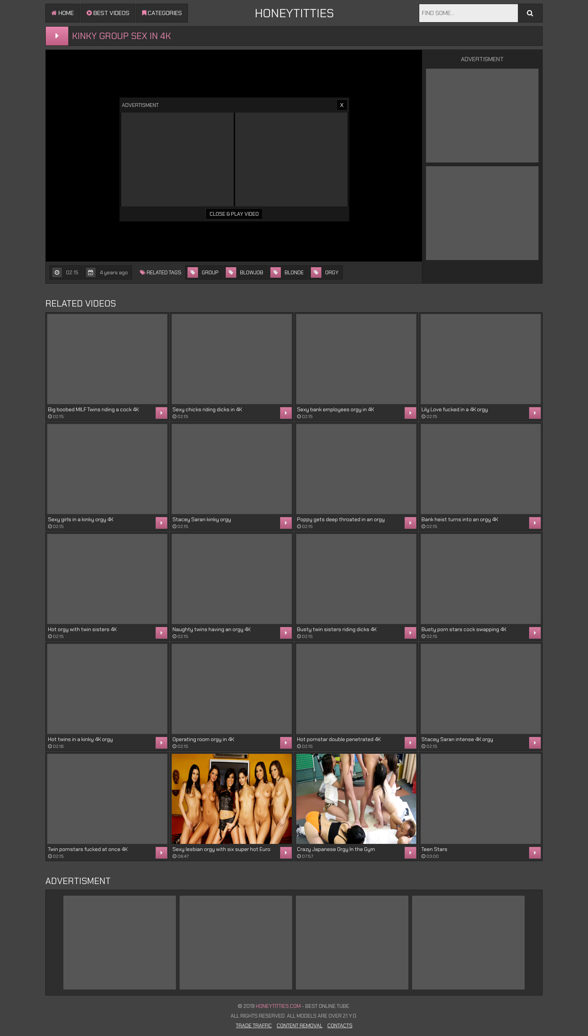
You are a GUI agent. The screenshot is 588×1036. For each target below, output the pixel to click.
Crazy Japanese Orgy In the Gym (336, 849)
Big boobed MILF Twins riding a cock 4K (93, 409)
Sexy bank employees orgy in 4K (335, 409)
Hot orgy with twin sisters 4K (82, 629)
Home (62, 13)
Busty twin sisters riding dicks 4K (336, 629)
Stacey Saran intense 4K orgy (457, 739)
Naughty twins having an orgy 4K (211, 629)
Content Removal (299, 1025)
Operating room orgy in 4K (203, 739)
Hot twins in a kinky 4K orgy (80, 739)
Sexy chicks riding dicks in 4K (207, 409)
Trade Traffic (254, 1025)
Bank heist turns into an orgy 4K (460, 519)
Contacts (339, 1025)
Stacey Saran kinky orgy (201, 519)
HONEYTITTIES (294, 13)
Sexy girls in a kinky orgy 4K (80, 519)
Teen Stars (434, 849)
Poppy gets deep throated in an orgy (341, 519)
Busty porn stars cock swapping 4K (464, 629)
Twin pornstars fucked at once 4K (88, 849)
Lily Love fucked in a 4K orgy (455, 409)
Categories (162, 13)
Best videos (108, 13)
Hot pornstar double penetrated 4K (339, 739)
